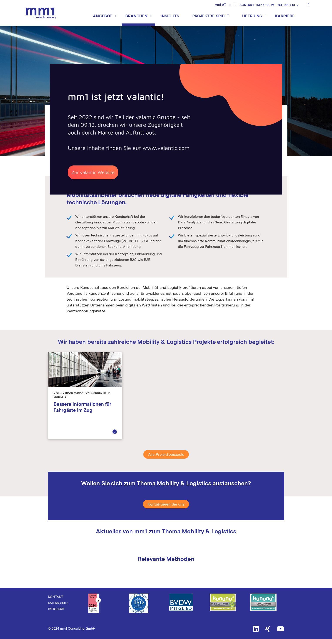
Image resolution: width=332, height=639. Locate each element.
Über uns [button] (252, 16)
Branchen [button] (136, 16)
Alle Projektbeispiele (166, 454)
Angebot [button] (102, 16)
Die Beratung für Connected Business (41, 13)
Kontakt (247, 5)
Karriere (285, 16)
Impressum (265, 5)
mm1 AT (220, 5)
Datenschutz (288, 5)
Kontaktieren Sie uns (166, 504)
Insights (170, 16)
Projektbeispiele (210, 16)
